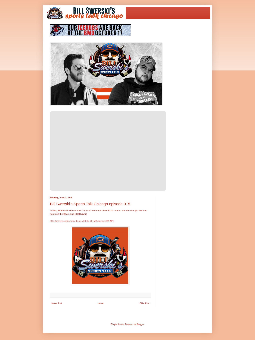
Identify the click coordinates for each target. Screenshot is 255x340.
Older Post (144, 303)
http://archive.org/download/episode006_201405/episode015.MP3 (82, 221)
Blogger (140, 324)
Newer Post (56, 303)
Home (101, 303)
